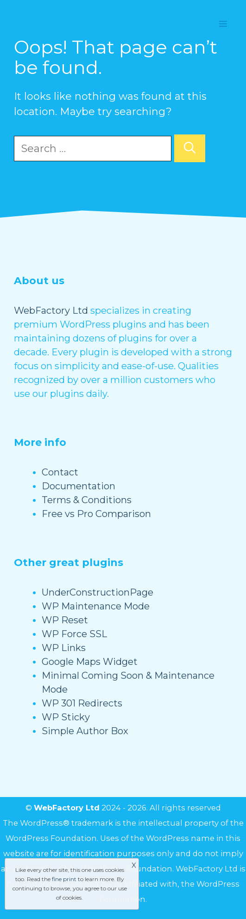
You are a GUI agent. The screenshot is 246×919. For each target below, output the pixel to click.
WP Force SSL (74, 633)
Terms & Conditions (87, 499)
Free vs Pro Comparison (96, 513)
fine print (64, 879)
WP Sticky (66, 717)
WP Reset (65, 620)
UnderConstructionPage (97, 592)
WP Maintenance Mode (96, 606)
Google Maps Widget (90, 661)
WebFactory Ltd (51, 310)
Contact (60, 472)
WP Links (64, 647)
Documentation (78, 486)
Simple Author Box (85, 730)
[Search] (189, 148)
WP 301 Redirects (82, 703)
